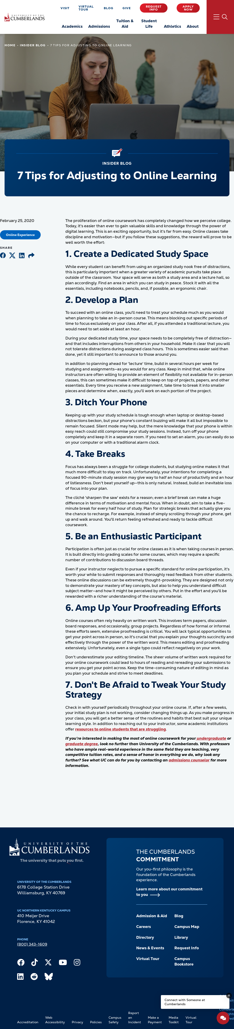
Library (181, 937)
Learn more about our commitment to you (169, 892)
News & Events (150, 947)
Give (126, 8)
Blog (108, 8)
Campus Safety (115, 1019)
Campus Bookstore (184, 961)
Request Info (154, 8)
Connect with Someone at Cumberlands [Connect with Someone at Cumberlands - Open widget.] (185, 1002)
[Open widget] (223, 1018)
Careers (143, 926)
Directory (145, 937)
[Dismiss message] (229, 995)
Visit (65, 8)
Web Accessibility (55, 1019)
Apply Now (188, 8)
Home (10, 45)
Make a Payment (155, 1019)
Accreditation (27, 1022)
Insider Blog (33, 45)
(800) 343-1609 (32, 944)
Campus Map (186, 926)
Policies (96, 1022)
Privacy (77, 1022)
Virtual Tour (86, 8)
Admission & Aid (151, 915)
